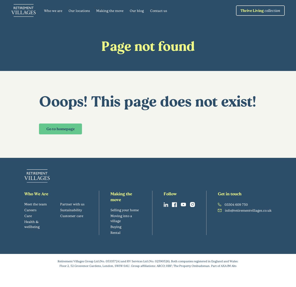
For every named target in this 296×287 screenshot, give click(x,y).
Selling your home (124, 210)
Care (28, 216)
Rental (115, 232)
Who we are (53, 11)
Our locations (79, 11)
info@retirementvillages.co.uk (245, 210)
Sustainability (71, 210)
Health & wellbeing (32, 224)
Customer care (71, 216)
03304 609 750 (233, 204)
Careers (30, 210)
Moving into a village (121, 218)
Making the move (109, 11)
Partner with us (72, 204)
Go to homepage (60, 128)
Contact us (158, 11)
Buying (115, 227)
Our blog (137, 11)
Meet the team (35, 204)
